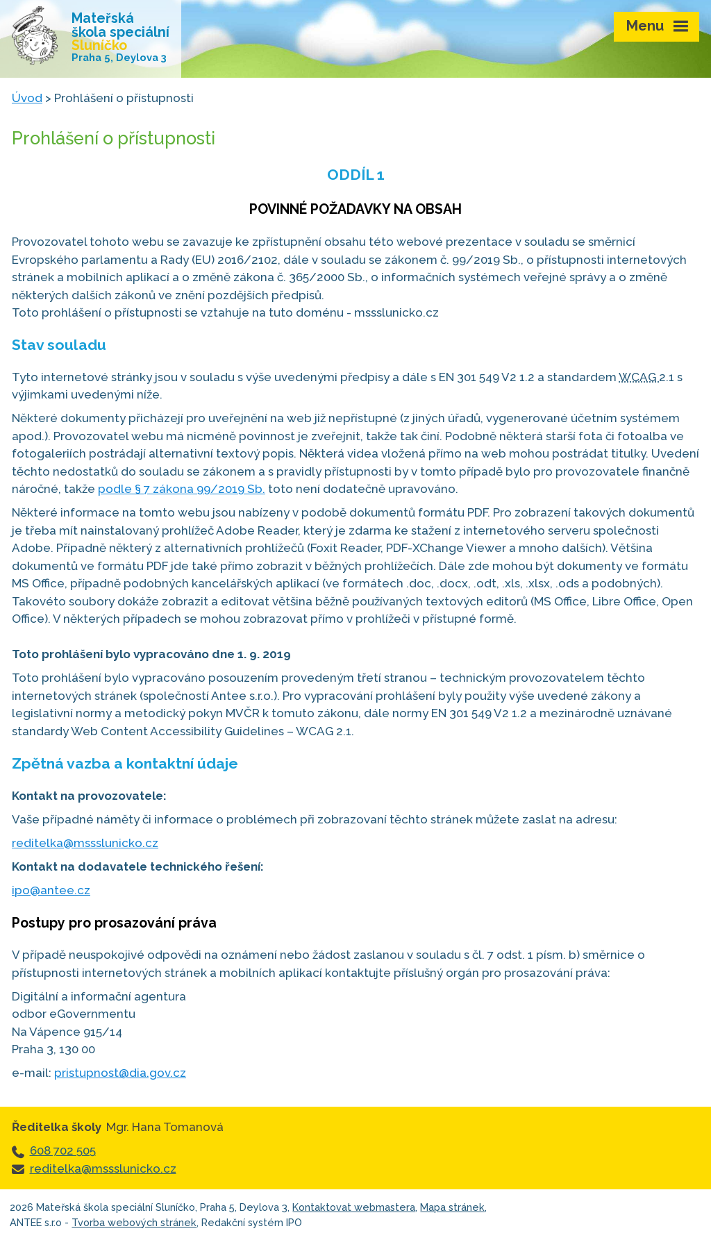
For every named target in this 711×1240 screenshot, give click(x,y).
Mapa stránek (452, 1207)
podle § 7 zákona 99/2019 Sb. (181, 489)
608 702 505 (63, 1150)
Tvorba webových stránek (134, 1222)
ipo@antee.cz (51, 890)
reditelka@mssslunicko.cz (85, 843)
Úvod (27, 98)
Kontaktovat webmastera (353, 1207)
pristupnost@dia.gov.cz (120, 1073)
